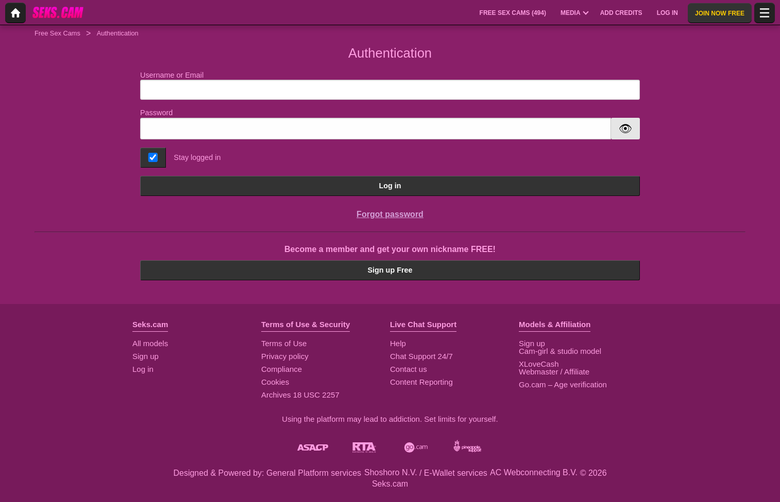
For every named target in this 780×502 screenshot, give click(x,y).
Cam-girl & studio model (560, 351)
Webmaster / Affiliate (554, 371)
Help (398, 343)
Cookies (275, 382)
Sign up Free (389, 270)
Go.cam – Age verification (563, 384)
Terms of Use (284, 343)
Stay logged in (197, 157)
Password (156, 113)
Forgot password (390, 214)
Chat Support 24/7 (421, 356)
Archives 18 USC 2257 (300, 394)
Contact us (408, 369)
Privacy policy (285, 356)
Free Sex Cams (57, 33)
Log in (390, 186)
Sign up (145, 356)
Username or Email (390, 85)
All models (150, 343)
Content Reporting (421, 382)
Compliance (281, 369)
